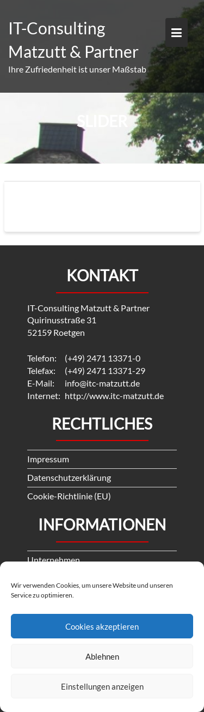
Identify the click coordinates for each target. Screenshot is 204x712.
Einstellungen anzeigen (102, 686)
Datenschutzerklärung (69, 477)
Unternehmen (53, 559)
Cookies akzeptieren (102, 626)
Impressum (48, 459)
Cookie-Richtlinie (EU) (69, 496)
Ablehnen (102, 656)
